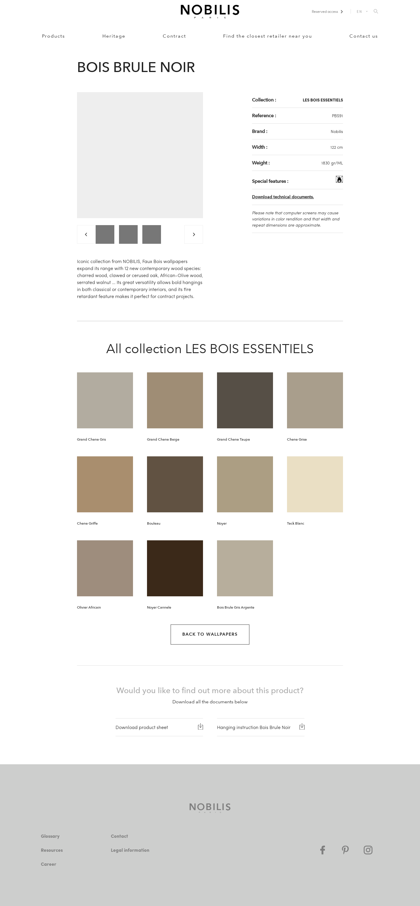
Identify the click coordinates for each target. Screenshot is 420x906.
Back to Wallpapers (210, 634)
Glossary (50, 836)
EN (360, 11)
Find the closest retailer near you (267, 36)
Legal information (130, 850)
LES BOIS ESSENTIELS (323, 100)
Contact (119, 836)
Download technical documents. (283, 197)
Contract (174, 36)
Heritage (113, 36)
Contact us (363, 36)
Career (48, 864)
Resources (52, 850)
